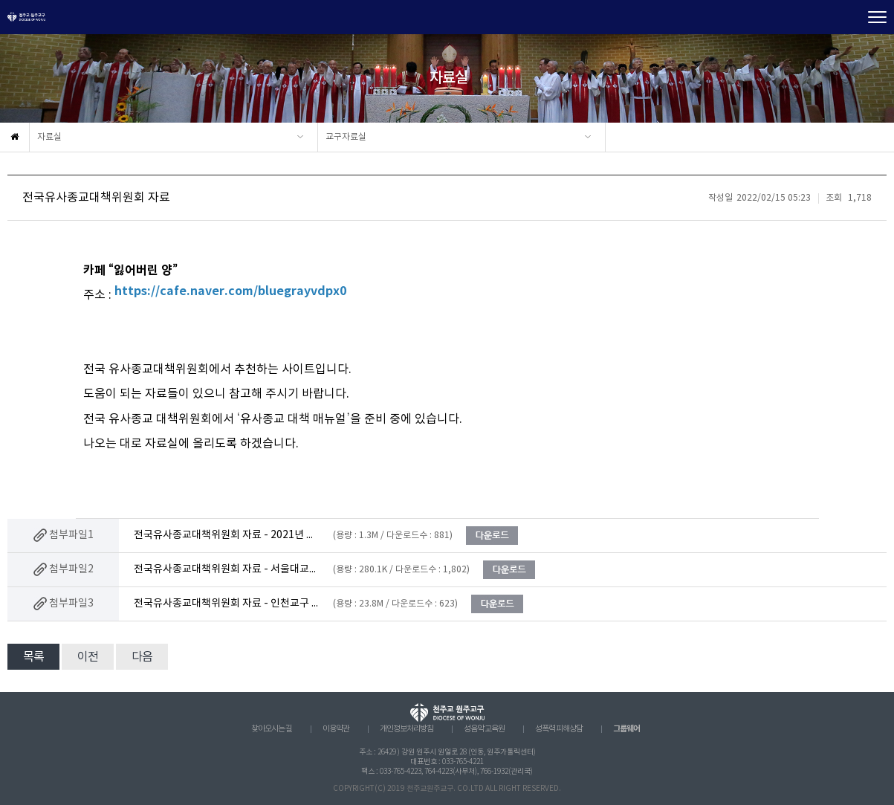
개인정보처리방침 (406, 729)
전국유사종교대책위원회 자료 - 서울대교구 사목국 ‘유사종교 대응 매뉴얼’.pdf (227, 569)
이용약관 (336, 729)
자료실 (49, 137)
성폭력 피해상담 (559, 729)
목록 (33, 657)
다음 (142, 657)
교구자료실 (345, 137)
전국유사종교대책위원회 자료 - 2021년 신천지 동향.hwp (227, 535)
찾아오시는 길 (271, 729)
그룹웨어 (626, 729)
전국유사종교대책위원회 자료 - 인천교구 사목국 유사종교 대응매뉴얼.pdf (227, 604)
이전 (87, 657)
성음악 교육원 (484, 729)
